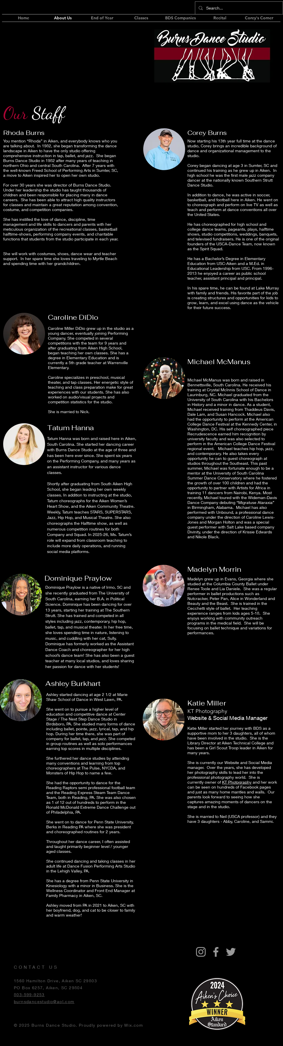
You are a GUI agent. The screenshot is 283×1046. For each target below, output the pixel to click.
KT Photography (237, 782)
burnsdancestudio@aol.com (44, 1001)
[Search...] (238, 8)
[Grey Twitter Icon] (230, 951)
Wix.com (133, 1025)
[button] (180, 18)
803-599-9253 (29, 994)
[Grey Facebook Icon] (215, 951)
